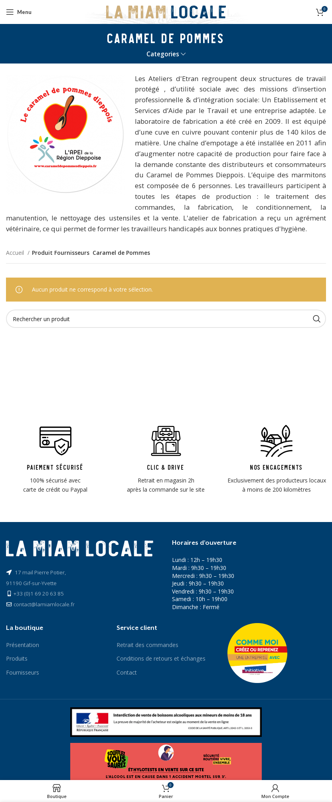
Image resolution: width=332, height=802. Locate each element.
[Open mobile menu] (19, 12)
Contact (127, 672)
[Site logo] (166, 11)
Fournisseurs (22, 672)
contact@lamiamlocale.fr (44, 604)
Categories (162, 54)
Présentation (22, 645)
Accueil (16, 252)
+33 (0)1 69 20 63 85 (39, 593)
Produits (17, 658)
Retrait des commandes (147, 645)
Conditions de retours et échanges (161, 658)
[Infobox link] (55, 459)
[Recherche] (166, 319)
